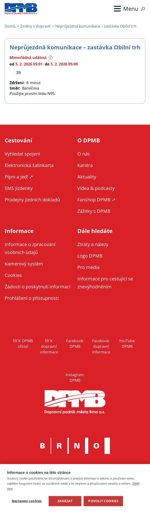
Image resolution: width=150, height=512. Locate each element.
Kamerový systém (24, 264)
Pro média (88, 267)
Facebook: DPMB (75, 343)
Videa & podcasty (96, 188)
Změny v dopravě (35, 26)
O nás (83, 154)
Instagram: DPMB (75, 377)
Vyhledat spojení (22, 154)
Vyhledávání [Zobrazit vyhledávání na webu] (143, 9)
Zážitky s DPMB (93, 211)
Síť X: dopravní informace (49, 346)
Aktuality (86, 177)
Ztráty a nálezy (92, 244)
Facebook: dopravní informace (101, 346)
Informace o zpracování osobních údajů (30, 248)
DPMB (75, 402)
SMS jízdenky (19, 188)
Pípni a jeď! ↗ (19, 177)
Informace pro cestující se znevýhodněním (105, 283)
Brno (75, 446)
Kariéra (85, 165)
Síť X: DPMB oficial (23, 343)
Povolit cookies (103, 501)
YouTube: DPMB (127, 343)
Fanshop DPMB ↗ (96, 199)
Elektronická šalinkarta (29, 165)
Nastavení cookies (27, 501)
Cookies (13, 275)
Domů (10, 26)
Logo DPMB (89, 256)
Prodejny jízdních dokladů (32, 199)
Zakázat (65, 501)
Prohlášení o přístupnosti (32, 298)
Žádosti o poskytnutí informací (37, 286)
